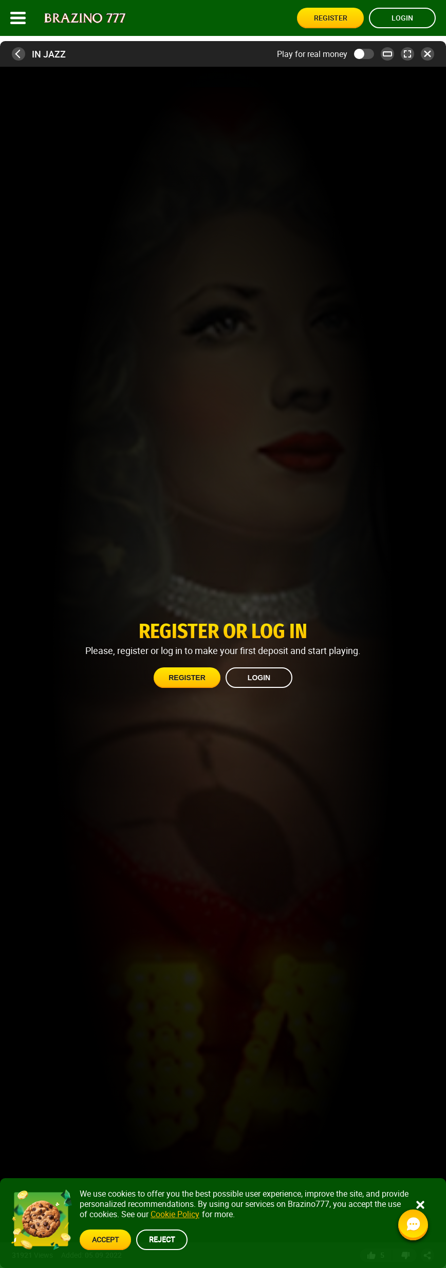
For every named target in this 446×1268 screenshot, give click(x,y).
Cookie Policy (175, 1214)
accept (105, 1239)
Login (402, 18)
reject (162, 1239)
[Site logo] (85, 18)
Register (330, 18)
